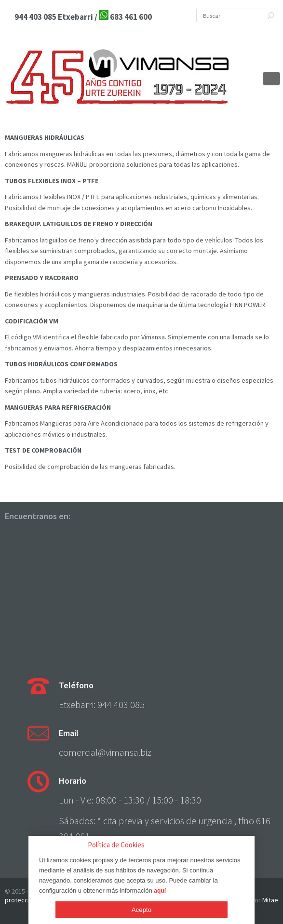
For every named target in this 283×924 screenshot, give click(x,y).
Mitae (270, 900)
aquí (160, 890)
